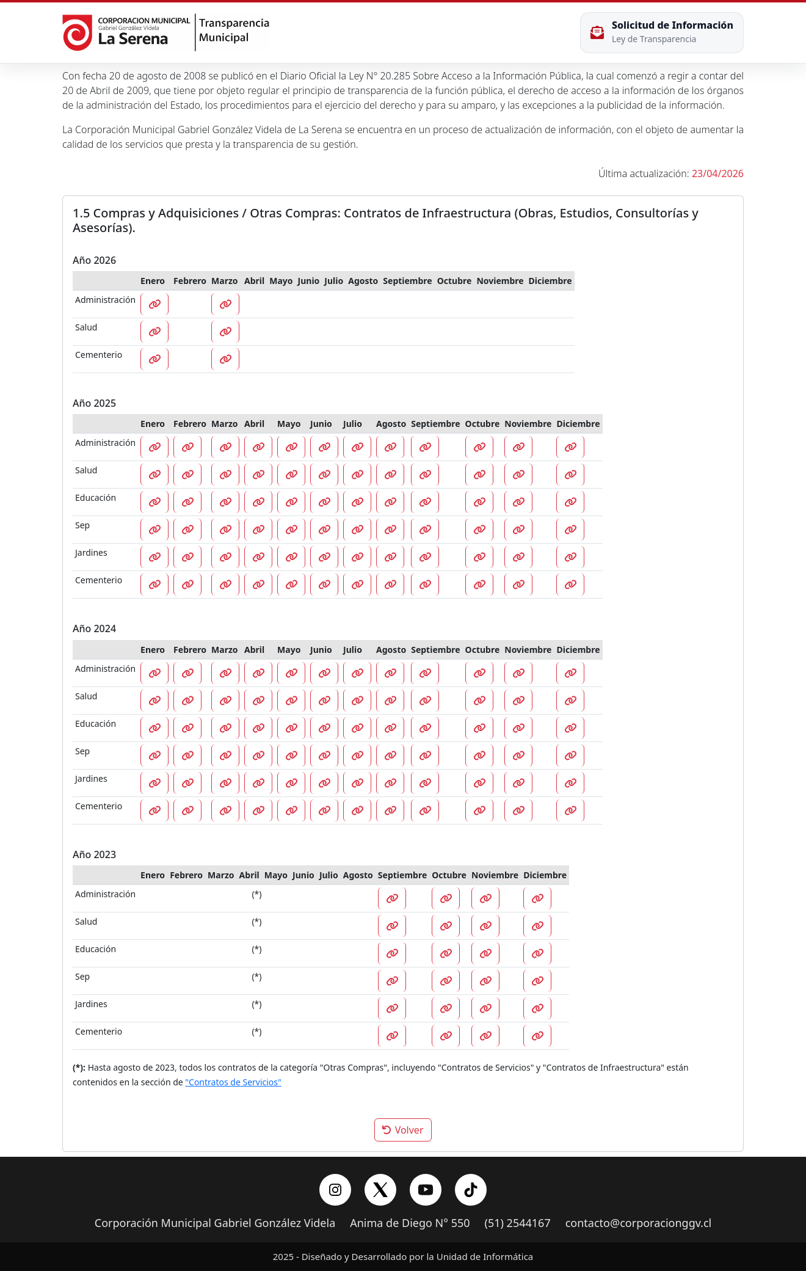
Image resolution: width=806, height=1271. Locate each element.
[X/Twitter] (380, 1190)
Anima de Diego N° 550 (410, 1223)
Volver (402, 1130)
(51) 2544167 (518, 1223)
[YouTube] (425, 1190)
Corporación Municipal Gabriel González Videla (215, 1223)
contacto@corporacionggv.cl (638, 1223)
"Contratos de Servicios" (233, 1082)
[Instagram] (335, 1190)
